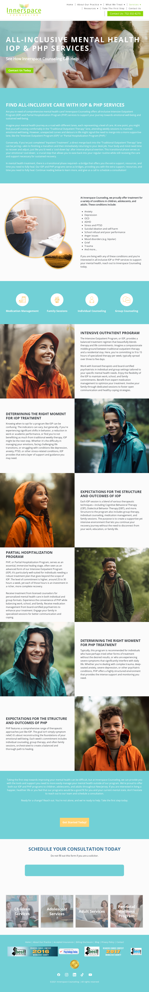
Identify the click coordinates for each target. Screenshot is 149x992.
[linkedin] (74, 974)
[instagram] (66, 974)
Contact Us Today (19, 70)
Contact (120, 942)
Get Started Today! (74, 822)
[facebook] (58, 974)
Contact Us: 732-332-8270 (125, 13)
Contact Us (135, 8)
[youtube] (90, 974)
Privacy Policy (107, 942)
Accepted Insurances (64, 942)
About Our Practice (89, 4)
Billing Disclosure (84, 942)
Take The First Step (113, 8)
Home (70, 4)
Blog (97, 942)
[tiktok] (82, 974)
